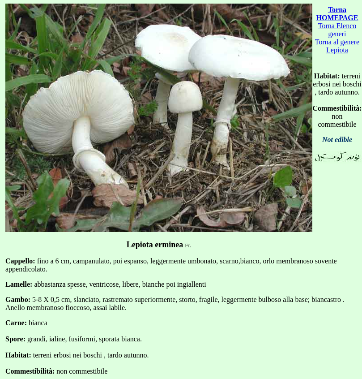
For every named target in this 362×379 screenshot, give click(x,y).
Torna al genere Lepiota (337, 46)
